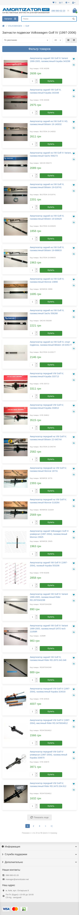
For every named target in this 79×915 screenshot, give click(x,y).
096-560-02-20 (12, 875)
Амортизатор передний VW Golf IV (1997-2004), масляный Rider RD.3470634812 (50, 721)
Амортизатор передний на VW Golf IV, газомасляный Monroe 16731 (48, 469)
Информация (39, 846)
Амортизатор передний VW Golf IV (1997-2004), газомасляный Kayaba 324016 (50, 690)
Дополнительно (39, 862)
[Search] (49, 19)
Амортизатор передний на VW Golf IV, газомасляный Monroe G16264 (48, 501)
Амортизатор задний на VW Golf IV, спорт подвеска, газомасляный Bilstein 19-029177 (51, 343)
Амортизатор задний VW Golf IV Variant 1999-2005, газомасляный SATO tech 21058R (49, 628)
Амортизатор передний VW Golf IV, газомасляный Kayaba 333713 (47, 375)
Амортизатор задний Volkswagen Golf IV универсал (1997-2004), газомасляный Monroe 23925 (49, 534)
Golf (27, 26)
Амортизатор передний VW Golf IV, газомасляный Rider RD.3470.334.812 (48, 784)
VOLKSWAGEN (15, 26)
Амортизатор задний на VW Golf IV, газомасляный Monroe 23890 (47, 280)
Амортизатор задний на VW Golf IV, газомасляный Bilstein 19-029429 (47, 217)
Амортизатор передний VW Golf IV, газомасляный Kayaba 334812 (47, 406)
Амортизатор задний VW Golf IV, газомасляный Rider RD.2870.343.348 (48, 658)
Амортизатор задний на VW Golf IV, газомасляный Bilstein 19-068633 (47, 249)
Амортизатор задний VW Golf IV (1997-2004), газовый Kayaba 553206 (48, 564)
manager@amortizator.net (17, 879)
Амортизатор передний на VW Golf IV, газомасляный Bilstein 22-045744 (48, 438)
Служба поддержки (39, 854)
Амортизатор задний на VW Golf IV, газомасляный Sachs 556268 (47, 312)
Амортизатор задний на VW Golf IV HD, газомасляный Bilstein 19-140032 (49, 122)
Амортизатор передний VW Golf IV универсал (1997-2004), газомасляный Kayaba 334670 (48, 754)
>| (51, 826)
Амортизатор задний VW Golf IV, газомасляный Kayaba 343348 (45, 91)
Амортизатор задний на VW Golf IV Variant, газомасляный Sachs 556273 (50, 154)
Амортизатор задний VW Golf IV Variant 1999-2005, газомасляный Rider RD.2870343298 (49, 597)
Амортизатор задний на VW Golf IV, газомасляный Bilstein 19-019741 (47, 186)
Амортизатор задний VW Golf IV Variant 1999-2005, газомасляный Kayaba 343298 (50, 59)
